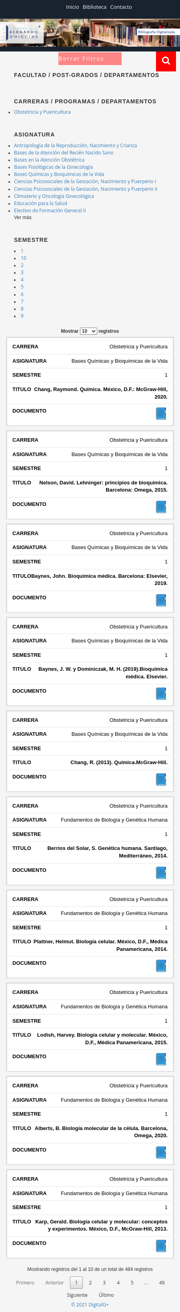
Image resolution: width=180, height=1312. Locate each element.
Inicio (72, 6)
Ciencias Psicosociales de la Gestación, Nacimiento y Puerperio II (85, 189)
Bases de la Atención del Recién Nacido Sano (64, 152)
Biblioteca (94, 6)
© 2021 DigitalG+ (90, 1304)
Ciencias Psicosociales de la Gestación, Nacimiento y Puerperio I (85, 181)
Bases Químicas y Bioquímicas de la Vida (59, 174)
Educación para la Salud (40, 203)
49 (162, 1282)
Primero (25, 1282)
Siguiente (77, 1295)
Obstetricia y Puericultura (42, 112)
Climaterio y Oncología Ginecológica (54, 196)
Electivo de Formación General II (50, 210)
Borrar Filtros (81, 58)
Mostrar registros (90, 331)
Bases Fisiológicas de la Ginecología (53, 167)
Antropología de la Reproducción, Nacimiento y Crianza (75, 145)
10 (23, 258)
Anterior (54, 1282)
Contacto (121, 6)
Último (106, 1295)
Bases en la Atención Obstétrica (49, 159)
